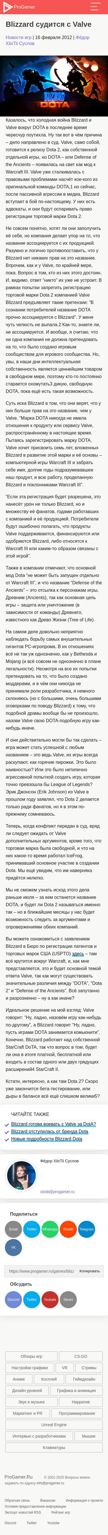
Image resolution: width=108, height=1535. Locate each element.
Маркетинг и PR (27, 1413)
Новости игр (18, 37)
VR (64, 1367)
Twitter (32, 1229)
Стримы (88, 1367)
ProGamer (19, 7)
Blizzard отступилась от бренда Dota (49, 1131)
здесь (78, 953)
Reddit (68, 1229)
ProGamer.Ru (19, 1477)
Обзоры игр (31, 1356)
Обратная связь (17, 1501)
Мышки (88, 1436)
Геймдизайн (84, 1379)
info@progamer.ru (50, 1483)
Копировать (88, 1269)
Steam (68, 1300)
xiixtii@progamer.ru (57, 1191)
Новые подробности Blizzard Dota (46, 1138)
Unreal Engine (54, 1424)
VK (13, 1248)
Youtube (50, 1300)
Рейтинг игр (60, 1512)
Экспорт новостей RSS (23, 1512)
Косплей (49, 1379)
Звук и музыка (31, 1402)
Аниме (19, 1379)
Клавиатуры (54, 1447)
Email (13, 1229)
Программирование (77, 1413)
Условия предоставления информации (35, 1507)
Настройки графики (30, 1367)
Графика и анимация (76, 1390)
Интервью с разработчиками (39, 1436)
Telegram (86, 1229)
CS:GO (80, 1356)
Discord (13, 1300)
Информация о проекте (84, 1501)
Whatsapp (50, 1229)
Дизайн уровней (27, 1390)
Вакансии (47, 1501)
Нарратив (81, 1402)
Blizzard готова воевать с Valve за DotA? (53, 1124)
